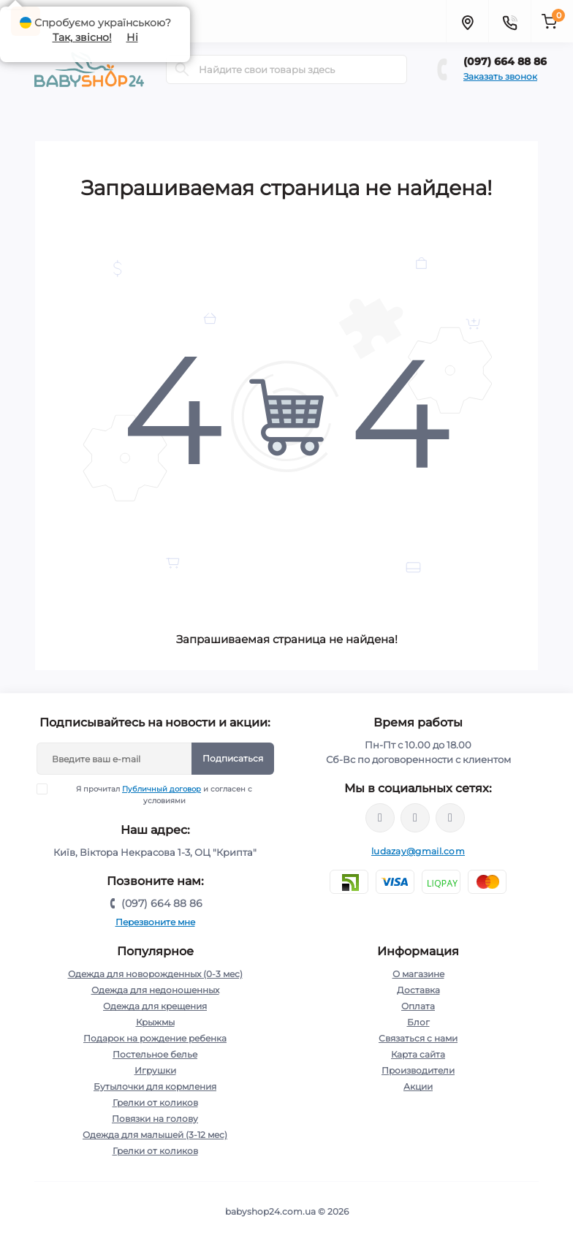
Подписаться (232, 758)
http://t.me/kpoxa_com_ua (450, 818)
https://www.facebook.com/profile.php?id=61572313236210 (380, 818)
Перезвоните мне (155, 921)
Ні (132, 37)
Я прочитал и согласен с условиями (154, 794)
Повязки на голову (155, 1118)
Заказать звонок (500, 76)
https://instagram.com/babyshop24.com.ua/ (415, 818)
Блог (418, 1022)
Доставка (418, 989)
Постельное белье (155, 1054)
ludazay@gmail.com (418, 851)
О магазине (418, 973)
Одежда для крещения (155, 1006)
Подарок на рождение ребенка (155, 1038)
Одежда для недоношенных (155, 989)
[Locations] (467, 21)
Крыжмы (155, 1022)
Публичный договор (161, 789)
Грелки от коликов (155, 1102)
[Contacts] (509, 21)
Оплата (418, 1006)
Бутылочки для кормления (155, 1086)
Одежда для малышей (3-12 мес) (155, 1134)
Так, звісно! (82, 37)
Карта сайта (418, 1054)
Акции (418, 1086)
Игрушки (155, 1070)
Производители (418, 1070)
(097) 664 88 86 (505, 61)
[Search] (182, 69)
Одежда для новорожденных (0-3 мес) (155, 973)
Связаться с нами (418, 1038)
